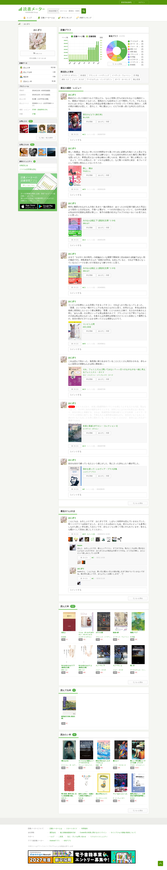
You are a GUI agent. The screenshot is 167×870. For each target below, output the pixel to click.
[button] (83, 11)
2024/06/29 (100, 489)
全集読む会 (23, 165)
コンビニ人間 (89, 324)
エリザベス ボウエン (69, 75)
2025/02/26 (101, 189)
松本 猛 (81, 798)
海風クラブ (133, 632)
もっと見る (117, 64)
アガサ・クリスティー (137, 765)
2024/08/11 (101, 344)
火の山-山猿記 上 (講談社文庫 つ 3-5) (99, 268)
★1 (92, 578)
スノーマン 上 (117, 665)
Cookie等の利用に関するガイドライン (93, 832)
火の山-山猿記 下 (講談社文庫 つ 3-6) (99, 220)
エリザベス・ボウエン (91, 429)
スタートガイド (71, 828)
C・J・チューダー (119, 798)
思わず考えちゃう (101, 794)
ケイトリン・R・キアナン (69, 765)
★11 (84, 134)
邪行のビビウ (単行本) (92, 114)
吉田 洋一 (64, 798)
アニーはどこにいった (120, 794)
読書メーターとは (56, 828)
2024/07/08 (101, 446)
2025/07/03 (101, 134)
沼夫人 (63, 632)
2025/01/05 (101, 240)
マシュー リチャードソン (86, 765)
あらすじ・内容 (103, 122)
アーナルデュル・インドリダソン (99, 79)
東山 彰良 (136, 79)
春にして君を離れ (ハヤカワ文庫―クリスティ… (137, 762)
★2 (92, 558)
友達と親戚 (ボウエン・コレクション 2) (100, 426)
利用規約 (84, 828)
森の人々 (116, 761)
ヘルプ (52, 836)
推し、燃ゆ (88, 168)
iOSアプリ (67, 840)
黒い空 (132, 665)
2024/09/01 (101, 287)
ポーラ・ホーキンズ (122, 79)
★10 (84, 534)
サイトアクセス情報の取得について (123, 832)
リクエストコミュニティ (99, 836)
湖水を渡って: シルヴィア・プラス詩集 (100, 469)
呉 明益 (136, 75)
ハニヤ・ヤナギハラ (119, 765)
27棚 (33, 114)
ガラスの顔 (99, 632)
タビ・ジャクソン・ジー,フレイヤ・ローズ (98, 375)
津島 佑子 (86, 223)
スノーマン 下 (100, 665)
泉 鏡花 (83, 75)
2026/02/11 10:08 (103, 534)
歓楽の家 (116, 632)
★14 (84, 389)
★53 (84, 189)
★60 (84, 344)
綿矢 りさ (65, 79)
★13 (84, 446)
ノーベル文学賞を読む (27, 169)
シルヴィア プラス (89, 472)
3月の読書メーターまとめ (37, 58)
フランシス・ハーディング (99, 75)
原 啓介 (132, 798)
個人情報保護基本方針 (68, 832)
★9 (83, 489)
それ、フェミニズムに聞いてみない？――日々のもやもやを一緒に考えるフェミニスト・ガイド (114, 370)
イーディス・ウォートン (121, 75)
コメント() (91, 134)
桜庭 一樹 (99, 765)
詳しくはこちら (29, 185)
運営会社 (53, 832)
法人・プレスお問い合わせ (76, 836)
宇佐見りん (87, 171)
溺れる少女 (64, 761)
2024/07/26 (101, 389)
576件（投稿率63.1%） (40, 110)
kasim (79, 545)
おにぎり (72, 95)
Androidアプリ (55, 840)
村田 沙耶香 (87, 327)
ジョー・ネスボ (78, 79)
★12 (84, 240)
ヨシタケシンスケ (101, 798)
